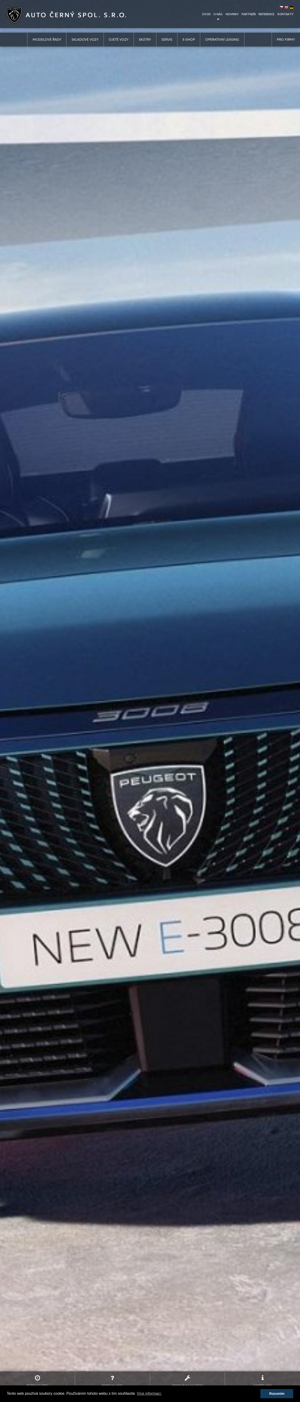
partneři (249, 14)
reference (266, 14)
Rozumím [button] (277, 1393)
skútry (145, 39)
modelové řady (47, 39)
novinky (232, 14)
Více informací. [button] (149, 1393)
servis (166, 39)
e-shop (189, 39)
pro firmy (286, 39)
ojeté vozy (118, 39)
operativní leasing (222, 39)
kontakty (285, 14)
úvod (206, 14)
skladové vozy (84, 39)
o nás (218, 14)
